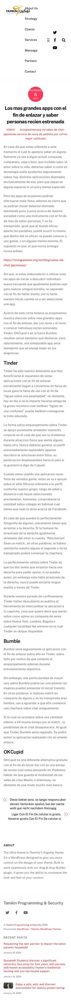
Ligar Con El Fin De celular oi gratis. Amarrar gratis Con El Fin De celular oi (34, 816)
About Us (31, 8)
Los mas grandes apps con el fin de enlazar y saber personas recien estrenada (35, 115)
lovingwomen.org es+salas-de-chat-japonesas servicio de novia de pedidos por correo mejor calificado (35, 134)
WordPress (23, 929)
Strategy (31, 19)
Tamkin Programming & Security (24, 924)
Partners (31, 61)
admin (10, 129)
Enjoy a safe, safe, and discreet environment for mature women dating (40, 986)
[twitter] (55, 32)
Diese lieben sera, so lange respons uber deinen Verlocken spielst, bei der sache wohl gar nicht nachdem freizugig (38, 804)
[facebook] (55, 40)
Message (31, 50)
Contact (30, 71)
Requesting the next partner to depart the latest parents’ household (35, 945)
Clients (30, 29)
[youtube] (55, 47)
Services (31, 40)
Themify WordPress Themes (46, 929)
